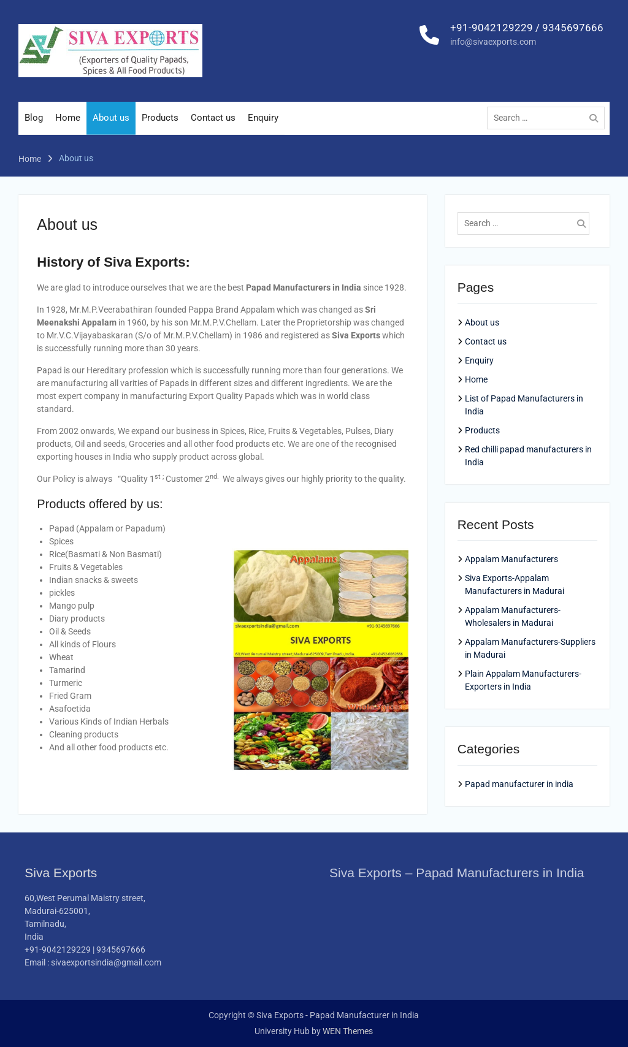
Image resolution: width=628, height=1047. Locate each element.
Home (67, 124)
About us (111, 124)
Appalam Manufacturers (511, 560)
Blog (34, 124)
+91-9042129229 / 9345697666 (526, 34)
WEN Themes (348, 1031)
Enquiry (263, 124)
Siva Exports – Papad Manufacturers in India (456, 873)
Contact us (213, 124)
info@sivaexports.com (493, 48)
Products (160, 124)
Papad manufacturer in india (519, 784)
